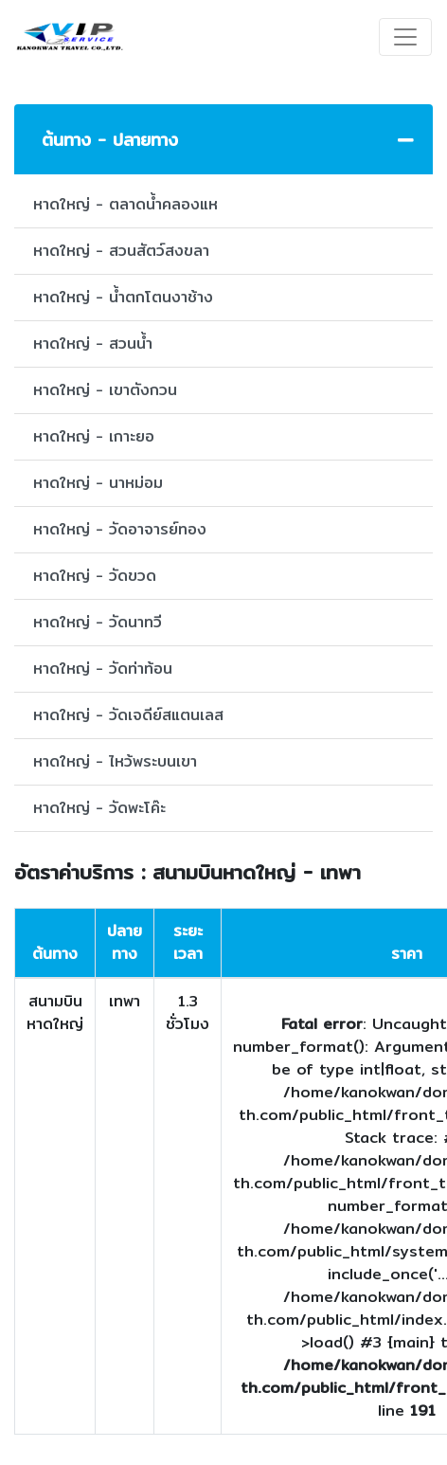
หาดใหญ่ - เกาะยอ (93, 436)
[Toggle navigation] (405, 37)
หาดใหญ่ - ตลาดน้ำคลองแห (125, 204)
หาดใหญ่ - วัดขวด (94, 576)
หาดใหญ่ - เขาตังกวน (105, 390)
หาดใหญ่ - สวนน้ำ (92, 343)
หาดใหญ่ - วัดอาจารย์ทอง (119, 529)
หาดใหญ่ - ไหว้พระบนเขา (115, 761)
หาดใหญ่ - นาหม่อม (98, 483)
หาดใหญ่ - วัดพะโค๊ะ (99, 808)
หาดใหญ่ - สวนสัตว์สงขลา (121, 250)
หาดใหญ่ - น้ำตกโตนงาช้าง (123, 297)
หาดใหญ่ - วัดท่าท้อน (102, 668)
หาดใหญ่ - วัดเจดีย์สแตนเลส (128, 715)
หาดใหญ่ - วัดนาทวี (97, 622)
